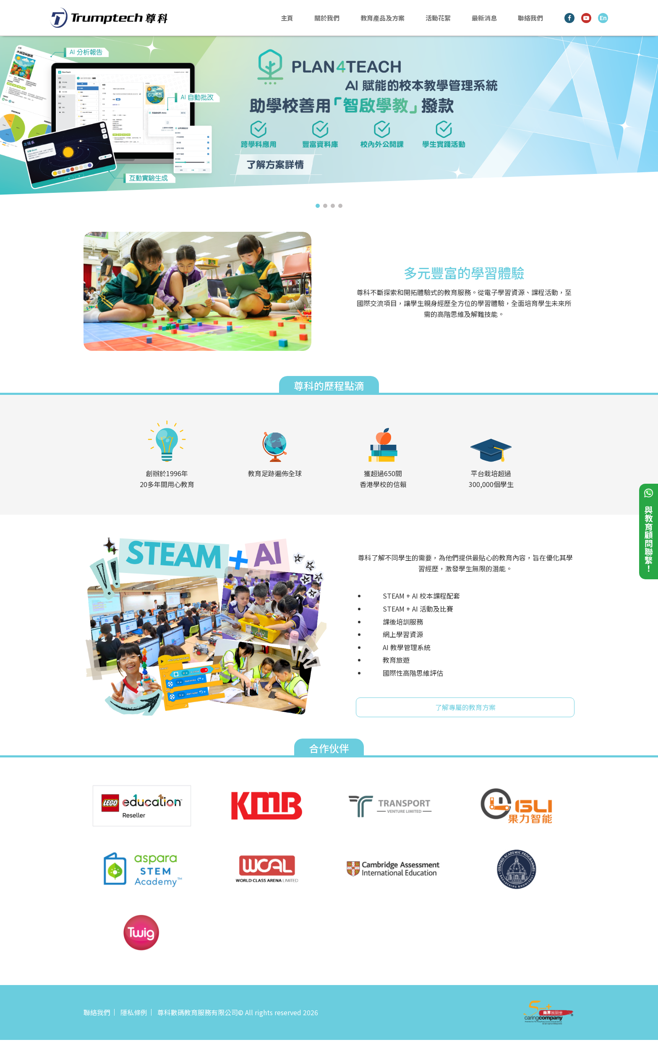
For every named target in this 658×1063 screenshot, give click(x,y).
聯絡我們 (530, 17)
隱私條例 (133, 1012)
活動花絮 (438, 17)
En (603, 17)
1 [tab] (318, 206)
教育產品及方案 (382, 17)
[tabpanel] (329, 118)
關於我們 (326, 17)
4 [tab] (340, 206)
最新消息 (484, 17)
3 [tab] (333, 206)
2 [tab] (325, 206)
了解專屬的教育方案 (465, 707)
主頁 (287, 17)
